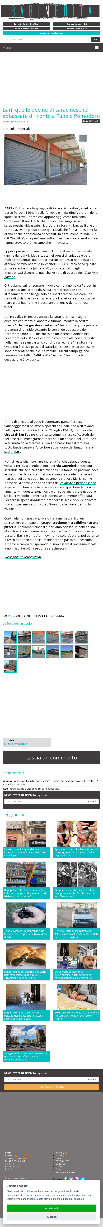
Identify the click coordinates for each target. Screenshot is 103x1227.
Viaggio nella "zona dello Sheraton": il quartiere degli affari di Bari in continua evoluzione (25, 1056)
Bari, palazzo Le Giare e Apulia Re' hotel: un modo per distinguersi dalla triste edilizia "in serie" (25, 893)
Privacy (59, 1169)
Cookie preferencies (65, 1172)
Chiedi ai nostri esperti (15, 1178)
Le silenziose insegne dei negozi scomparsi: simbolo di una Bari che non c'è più (24, 852)
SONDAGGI (61, 1164)
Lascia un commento (51, 757)
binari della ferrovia (42, 212)
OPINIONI (60, 1153)
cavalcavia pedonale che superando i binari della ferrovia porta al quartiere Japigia (50, 485)
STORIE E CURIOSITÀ (14, 1158)
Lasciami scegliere (73, 1198)
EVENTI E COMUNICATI (15, 1161)
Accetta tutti (51, 1208)
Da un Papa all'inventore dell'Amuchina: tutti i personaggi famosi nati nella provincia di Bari (74, 974)
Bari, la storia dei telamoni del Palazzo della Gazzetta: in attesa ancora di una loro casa (23, 1015)
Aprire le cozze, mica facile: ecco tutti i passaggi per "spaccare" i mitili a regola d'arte (77, 852)
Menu (7, 47)
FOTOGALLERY (62, 1161)
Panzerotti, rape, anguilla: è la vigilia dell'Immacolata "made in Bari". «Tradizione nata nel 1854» (25, 974)
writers (57, 272)
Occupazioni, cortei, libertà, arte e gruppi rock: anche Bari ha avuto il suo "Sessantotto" (75, 893)
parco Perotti (14, 212)
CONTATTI (60, 1166)
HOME (8, 1153)
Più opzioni (51, 1217)
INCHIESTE (10, 1155)
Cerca (96, 39)
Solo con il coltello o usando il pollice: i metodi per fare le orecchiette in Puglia (77, 1015)
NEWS (7, 1169)
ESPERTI (59, 1158)
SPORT (59, 1155)
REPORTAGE (10, 1166)
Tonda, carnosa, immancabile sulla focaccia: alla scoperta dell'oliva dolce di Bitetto (26, 934)
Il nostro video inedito (51, 1087)
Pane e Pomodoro (66, 208)
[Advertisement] (51, 79)
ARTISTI (8, 1164)
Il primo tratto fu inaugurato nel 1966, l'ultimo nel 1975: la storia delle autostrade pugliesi (77, 934)
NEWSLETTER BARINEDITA (26, 795)
